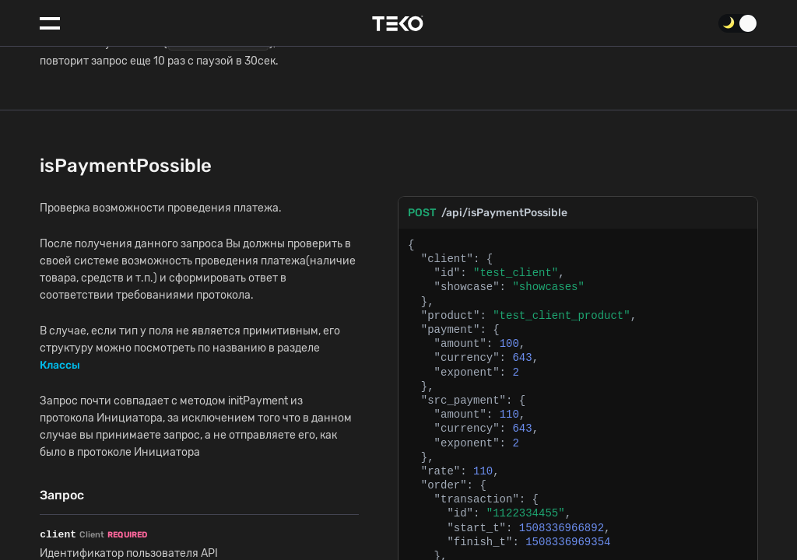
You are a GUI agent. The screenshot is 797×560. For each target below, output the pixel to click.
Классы (60, 301)
